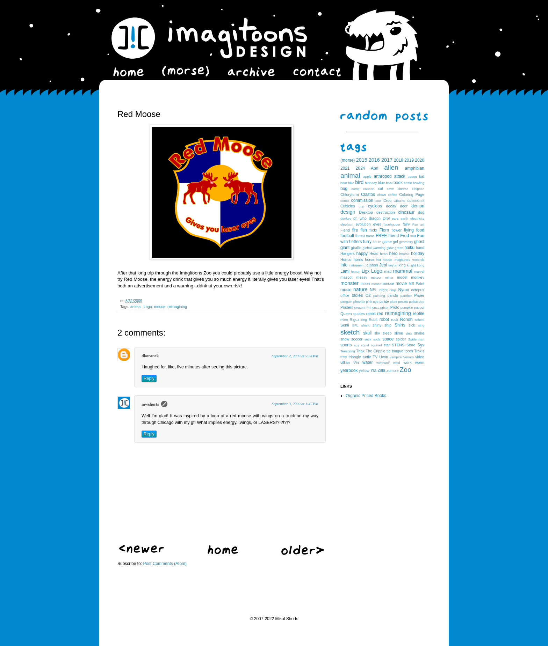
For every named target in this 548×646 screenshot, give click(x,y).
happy (362, 253)
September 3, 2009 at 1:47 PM (295, 404)
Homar (346, 259)
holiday (417, 253)
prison (384, 307)
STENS (398, 345)
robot (384, 319)
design (347, 212)
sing (421, 325)
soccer (356, 339)
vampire (396, 357)
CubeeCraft (415, 201)
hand (420, 247)
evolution (362, 224)
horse (369, 259)
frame (370, 236)
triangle (354, 357)
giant (344, 247)
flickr (373, 230)
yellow (364, 370)
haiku (409, 247)
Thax (360, 351)
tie (388, 351)
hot (378, 260)
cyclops (375, 206)
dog (421, 212)
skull (367, 333)
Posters (346, 307)
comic (344, 201)
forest (360, 236)
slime (398, 333)
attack (399, 176)
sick (412, 325)
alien (391, 167)
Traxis (419, 351)
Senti (344, 325)
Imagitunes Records (409, 260)
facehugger (392, 224)
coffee (392, 195)
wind (396, 363)
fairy (406, 224)
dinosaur (406, 212)
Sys (420, 345)
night (384, 290)
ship (387, 325)
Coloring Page (411, 194)
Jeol (383, 265)
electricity (417, 218)
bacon (412, 176)
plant (393, 301)
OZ (368, 295)
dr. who (360, 218)
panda (393, 295)
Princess (372, 307)
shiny (377, 325)
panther (406, 296)
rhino (344, 320)
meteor (376, 277)
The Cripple (375, 351)
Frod (404, 235)
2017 (386, 160)
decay (391, 206)
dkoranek (150, 355)
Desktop (366, 212)
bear (343, 183)
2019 (409, 160)
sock (368, 339)
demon (417, 206)
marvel (419, 271)
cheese (402, 189)
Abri (374, 168)
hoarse (404, 254)
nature (360, 289)
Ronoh (406, 319)
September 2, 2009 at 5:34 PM (295, 356)
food (420, 230)
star (387, 345)
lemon (355, 271)
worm (419, 362)
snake (419, 333)
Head (373, 253)
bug (343, 188)
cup (361, 206)
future (377, 242)
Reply (149, 378)
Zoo (405, 369)
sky (377, 333)
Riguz (355, 319)
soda (377, 339)
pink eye (372, 301)
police (413, 301)
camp (355, 189)
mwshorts (150, 404)
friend (393, 235)
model (402, 277)
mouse (388, 283)
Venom (408, 357)
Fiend (345, 230)
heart (384, 254)
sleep (387, 333)
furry (367, 241)
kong (420, 265)
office (344, 295)
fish (363, 230)
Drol (386, 218)
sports (346, 345)
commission (362, 200)
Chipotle (418, 189)
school (419, 320)
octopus (417, 290)
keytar (392, 265)
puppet (419, 307)
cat (380, 188)
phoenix (359, 301)
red (380, 313)
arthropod (382, 176)
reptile (418, 313)
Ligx (365, 271)
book (398, 182)
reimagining (177, 306)
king (402, 265)
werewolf (383, 363)
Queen (346, 313)
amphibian (414, 168)
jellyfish (372, 265)
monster (349, 283)
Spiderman (416, 339)
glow (390, 248)
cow (378, 201)
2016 (374, 160)
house (387, 260)
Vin (356, 362)
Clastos (368, 194)
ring (364, 320)
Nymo (403, 289)
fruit (413, 236)
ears (395, 218)
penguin (346, 301)
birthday (371, 183)
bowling (418, 183)
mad (387, 271)
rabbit (371, 313)
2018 (398, 160)
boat (389, 183)
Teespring (347, 351)
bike (351, 183)
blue (381, 183)
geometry (406, 242)
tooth (409, 351)
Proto (394, 307)
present (360, 307)
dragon (375, 218)
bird (359, 182)
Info (343, 265)
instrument (357, 265)
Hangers (347, 253)
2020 (419, 160)
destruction (385, 212)
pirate (384, 301)
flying (409, 230)
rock (394, 319)
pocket (403, 301)
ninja (392, 290)
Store (411, 345)
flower (396, 230)
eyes (377, 224)
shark (365, 325)
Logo (148, 306)
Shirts (400, 325)
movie (401, 283)
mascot (346, 277)
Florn (384, 230)
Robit (373, 319)
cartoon (368, 189)
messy (361, 277)
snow (344, 339)
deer (404, 206)
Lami (344, 271)
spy (356, 345)
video (419, 357)
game (387, 242)
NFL (374, 289)
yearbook (349, 370)
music (345, 289)
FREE (381, 235)
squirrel (376, 345)
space (388, 339)
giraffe (356, 247)
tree (343, 357)
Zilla (381, 370)
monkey (417, 277)
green (399, 248)
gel (395, 242)
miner (389, 277)
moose (159, 306)
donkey (345, 218)
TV (375, 357)
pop (421, 301)
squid (365, 345)
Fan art (418, 224)
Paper (419, 295)
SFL (355, 325)
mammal (402, 271)
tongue (397, 351)
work (408, 362)
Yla (373, 370)
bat (421, 176)
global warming (374, 248)
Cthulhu (399, 201)
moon (365, 283)
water (367, 362)
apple (367, 176)
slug (409, 333)
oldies (357, 295)
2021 (345, 168)
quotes (359, 313)
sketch (350, 332)
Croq (387, 200)
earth (404, 218)
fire (355, 230)
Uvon (383, 357)
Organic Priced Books (366, 395)
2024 (360, 168)
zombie (393, 370)
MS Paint (416, 283)
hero (393, 253)
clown (381, 195)
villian (345, 362)
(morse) (347, 160)
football (347, 235)
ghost (419, 241)
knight (411, 265)
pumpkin (407, 307)
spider (401, 339)
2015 (361, 160)
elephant (346, 224)
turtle (367, 357)
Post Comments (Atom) (165, 563)
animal (136, 306)
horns (358, 259)
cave (390, 189)
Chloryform (349, 194)
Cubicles (347, 206)
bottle (408, 183)
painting (379, 296)
